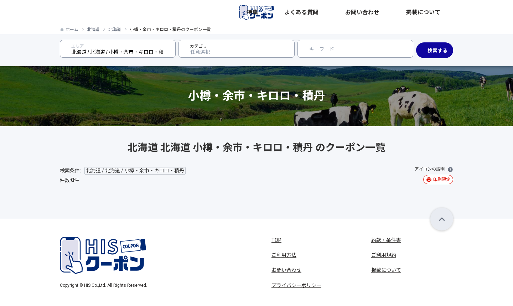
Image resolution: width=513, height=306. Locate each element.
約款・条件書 (386, 240)
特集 (333, 12)
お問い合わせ (400, 12)
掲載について (438, 12)
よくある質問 (361, 12)
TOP (276, 240)
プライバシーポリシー (296, 285)
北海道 (93, 29)
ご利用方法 (283, 255)
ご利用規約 (383, 255)
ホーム (72, 29)
